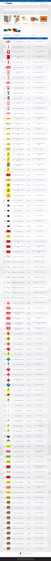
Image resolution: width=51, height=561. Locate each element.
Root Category (8, 12)
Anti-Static (28, 118)
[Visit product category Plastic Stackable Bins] (16, 31)
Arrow (29, 41)
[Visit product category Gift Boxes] (25, 20)
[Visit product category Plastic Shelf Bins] (7, 31)
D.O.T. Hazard (28, 333)
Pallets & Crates (44, 4)
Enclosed (28, 446)
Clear (28, 267)
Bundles (28, 502)
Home (4, 12)
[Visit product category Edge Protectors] (7, 20)
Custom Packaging (34, 2)
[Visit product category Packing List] (44, 20)
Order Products (25, 2)
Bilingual (28, 231)
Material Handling (43, 2)
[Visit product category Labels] (34, 20)
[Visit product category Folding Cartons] (16, 20)
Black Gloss (28, 200)
